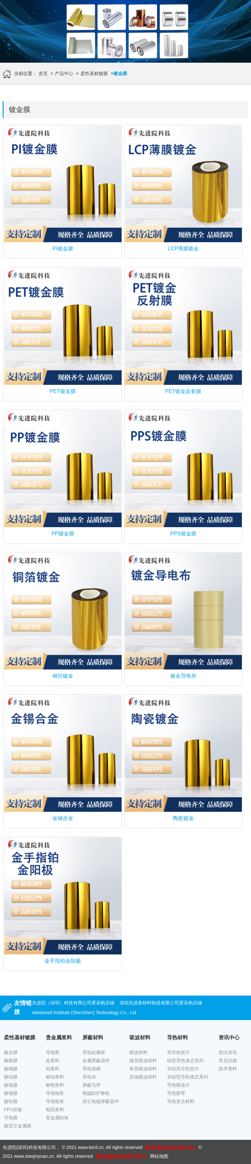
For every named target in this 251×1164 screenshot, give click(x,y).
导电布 (89, 1076)
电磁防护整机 (96, 1093)
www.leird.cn (91, 1147)
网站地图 (159, 1156)
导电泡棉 (91, 1068)
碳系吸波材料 (143, 1060)
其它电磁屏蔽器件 (100, 1101)
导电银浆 (55, 1101)
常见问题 (228, 1060)
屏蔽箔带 (91, 1085)
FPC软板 (13, 1109)
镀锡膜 (11, 1093)
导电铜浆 (55, 1093)
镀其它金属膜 (17, 1125)
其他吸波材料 (143, 1076)
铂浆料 (52, 1068)
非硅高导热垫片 (183, 1068)
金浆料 (52, 1060)
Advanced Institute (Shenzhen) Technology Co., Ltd (84, 1012)
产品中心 (64, 73)
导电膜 (11, 1117)
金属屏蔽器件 (96, 1060)
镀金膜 (11, 1052)
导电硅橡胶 (93, 1052)
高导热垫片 (178, 1052)
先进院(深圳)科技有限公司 (29, 1147)
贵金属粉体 (57, 1117)
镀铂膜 (11, 1076)
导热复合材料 (180, 1101)
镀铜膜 (11, 1068)
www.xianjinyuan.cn (34, 1156)
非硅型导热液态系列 (187, 1076)
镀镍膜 (11, 1085)
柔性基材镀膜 (94, 73)
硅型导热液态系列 (185, 1060)
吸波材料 (138, 1052)
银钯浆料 (55, 1085)
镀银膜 (11, 1060)
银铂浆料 (55, 1076)
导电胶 (52, 1052)
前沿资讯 (228, 1052)
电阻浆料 (55, 1109)
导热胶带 (176, 1093)
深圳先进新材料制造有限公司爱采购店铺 (161, 1002)
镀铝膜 (11, 1101)
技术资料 (228, 1068)
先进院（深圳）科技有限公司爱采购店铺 (73, 1002)
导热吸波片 (178, 1085)
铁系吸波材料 (143, 1068)
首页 (43, 73)
